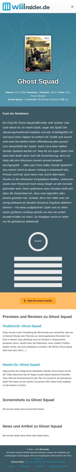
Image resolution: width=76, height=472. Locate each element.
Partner (11, 466)
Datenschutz (25, 466)
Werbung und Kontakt (59, 466)
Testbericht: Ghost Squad (22, 326)
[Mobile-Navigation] (72, 6)
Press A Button (59, 462)
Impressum (39, 466)
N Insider (48, 462)
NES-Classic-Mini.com (34, 462)
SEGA (54, 92)
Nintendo (38, 459)
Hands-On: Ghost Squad (21, 364)
